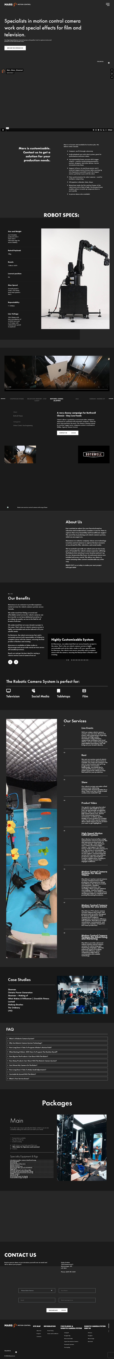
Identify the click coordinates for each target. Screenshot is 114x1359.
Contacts (39, 1336)
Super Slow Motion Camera (71, 1341)
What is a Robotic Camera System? (21, 1038)
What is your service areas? (19, 1078)
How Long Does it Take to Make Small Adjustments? (27, 1070)
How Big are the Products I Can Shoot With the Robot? (28, 1056)
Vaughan (90, 1335)
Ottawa (90, 1332)
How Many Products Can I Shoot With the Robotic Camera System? (33, 1061)
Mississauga (91, 1338)
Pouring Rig (67, 1347)
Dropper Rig (67, 1335)
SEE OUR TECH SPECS (15, 48)
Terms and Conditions (52, 1333)
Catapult (66, 1332)
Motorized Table (68, 1338)
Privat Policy (50, 1330)
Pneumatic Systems (69, 1344)
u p (109, 1328)
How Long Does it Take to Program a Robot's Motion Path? (30, 1047)
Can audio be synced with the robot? (22, 1074)
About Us (39, 1330)
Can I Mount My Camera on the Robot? (23, 1065)
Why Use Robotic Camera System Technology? (25, 1043)
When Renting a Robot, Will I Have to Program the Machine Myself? (33, 1052)
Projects (39, 1333)
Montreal (90, 1341)
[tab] (57, 1038)
